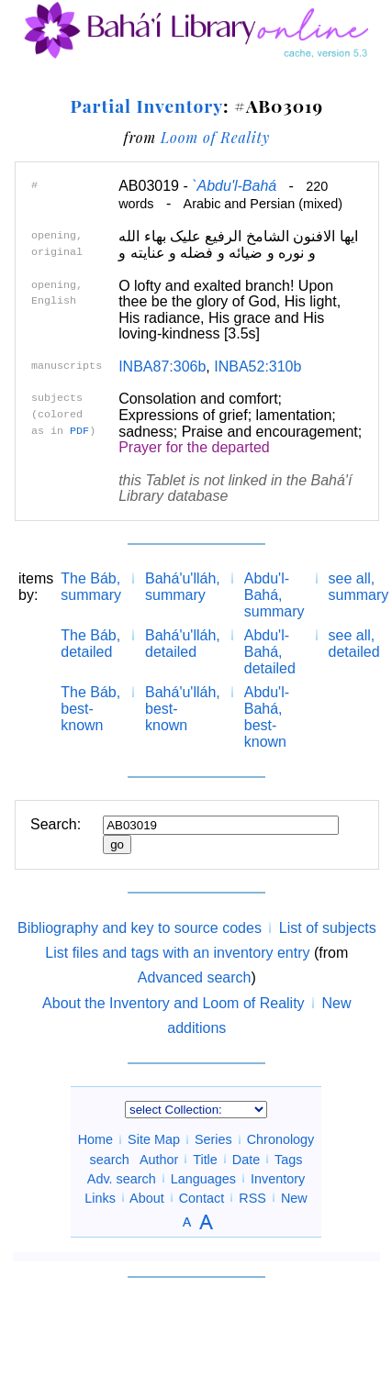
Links (100, 1197)
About (146, 1197)
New (294, 1197)
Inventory (278, 1178)
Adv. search (121, 1178)
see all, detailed (354, 643)
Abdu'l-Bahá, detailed (270, 651)
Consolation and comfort (197, 398)
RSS (252, 1197)
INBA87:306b (162, 366)
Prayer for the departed (194, 447)
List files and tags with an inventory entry (177, 953)
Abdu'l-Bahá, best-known (266, 717)
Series (213, 1139)
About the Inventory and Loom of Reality (173, 1003)
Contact (202, 1197)
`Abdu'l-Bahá (234, 186)
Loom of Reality (215, 137)
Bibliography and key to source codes (139, 928)
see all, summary (359, 587)
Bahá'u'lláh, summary (182, 587)
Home (95, 1139)
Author (159, 1158)
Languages (203, 1178)
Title (205, 1158)
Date (246, 1158)
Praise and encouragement (270, 431)
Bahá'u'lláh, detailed (182, 643)
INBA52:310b (257, 366)
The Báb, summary (91, 587)
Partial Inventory (147, 105)
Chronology (281, 1139)
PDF (79, 431)
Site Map (154, 1139)
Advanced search (195, 977)
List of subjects (327, 928)
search (109, 1158)
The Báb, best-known (90, 708)
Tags (288, 1158)
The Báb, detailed (90, 643)
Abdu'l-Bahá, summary (274, 595)
